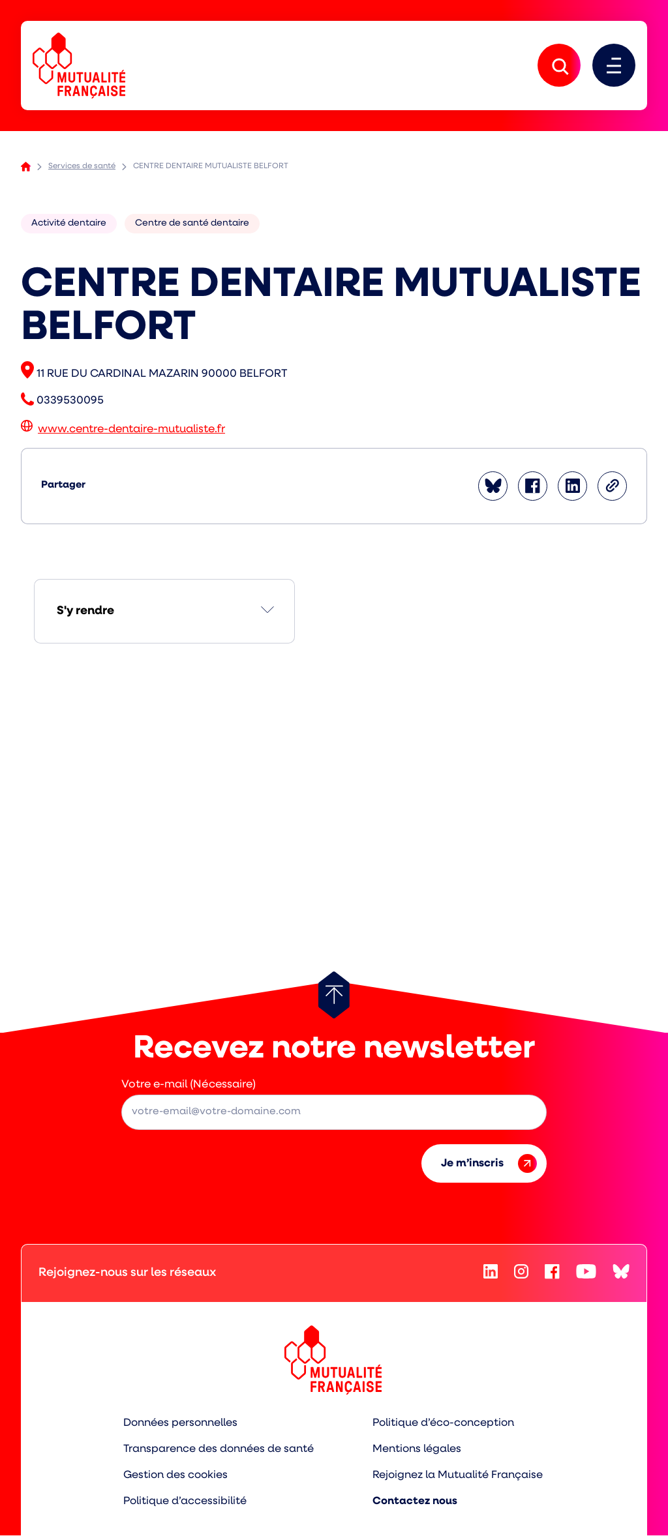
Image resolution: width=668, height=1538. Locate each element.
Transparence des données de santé (217, 1452)
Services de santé (81, 169)
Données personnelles (179, 1426)
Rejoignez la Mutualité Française (458, 1477)
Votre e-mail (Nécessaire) (188, 1087)
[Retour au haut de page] (334, 998)
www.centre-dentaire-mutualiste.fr (131, 432)
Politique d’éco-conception (445, 1426)
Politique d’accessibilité (183, 1503)
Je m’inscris (489, 1166)
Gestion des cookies (174, 1477)
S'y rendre (85, 614)
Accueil (26, 170)
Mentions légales (417, 1452)
